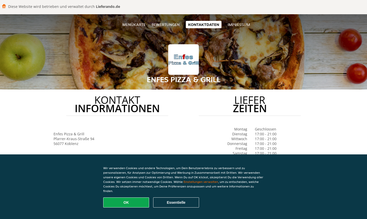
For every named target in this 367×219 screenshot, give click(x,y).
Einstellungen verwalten (201, 182)
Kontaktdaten (203, 24)
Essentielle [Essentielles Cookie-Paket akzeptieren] (176, 202)
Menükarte (134, 24)
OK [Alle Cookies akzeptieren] (126, 202)
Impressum (239, 24)
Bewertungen (166, 24)
